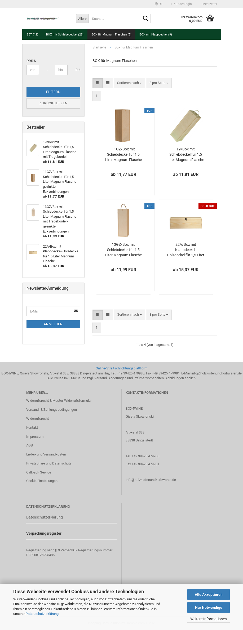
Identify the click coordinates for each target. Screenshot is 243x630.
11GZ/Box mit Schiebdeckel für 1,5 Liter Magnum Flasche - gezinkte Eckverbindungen (123, 154)
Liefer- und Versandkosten (46, 454)
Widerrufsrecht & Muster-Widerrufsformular (59, 401)
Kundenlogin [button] (181, 4)
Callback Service (38, 472)
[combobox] (129, 83)
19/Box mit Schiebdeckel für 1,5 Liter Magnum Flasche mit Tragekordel (185, 154)
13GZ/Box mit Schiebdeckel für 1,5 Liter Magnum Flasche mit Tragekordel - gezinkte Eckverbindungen (123, 250)
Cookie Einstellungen (42, 481)
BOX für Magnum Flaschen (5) (111, 34)
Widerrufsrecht (37, 419)
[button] (159, 4)
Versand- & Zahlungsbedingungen (51, 410)
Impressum (34, 437)
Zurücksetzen (53, 103)
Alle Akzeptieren (209, 594)
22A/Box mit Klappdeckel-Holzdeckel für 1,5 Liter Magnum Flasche (185, 250)
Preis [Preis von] (31, 61)
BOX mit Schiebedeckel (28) (64, 34)
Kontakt (32, 428)
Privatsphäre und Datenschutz (48, 463)
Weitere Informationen (208, 619)
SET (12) (32, 34)
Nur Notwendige (208, 607)
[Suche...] (82, 18)
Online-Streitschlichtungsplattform (121, 368)
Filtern (53, 92)
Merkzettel (208, 4)
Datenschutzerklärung (42, 614)
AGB (29, 445)
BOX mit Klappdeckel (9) (155, 34)
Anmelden (53, 324)
